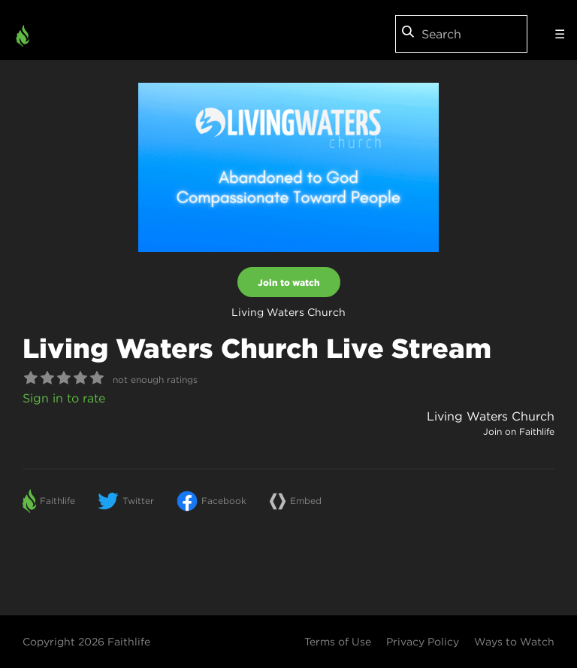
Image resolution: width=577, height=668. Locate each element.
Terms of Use (337, 641)
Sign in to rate (64, 397)
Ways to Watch (514, 641)
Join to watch (289, 282)
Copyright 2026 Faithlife (86, 641)
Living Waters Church (490, 416)
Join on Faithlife (518, 431)
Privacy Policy (422, 641)
